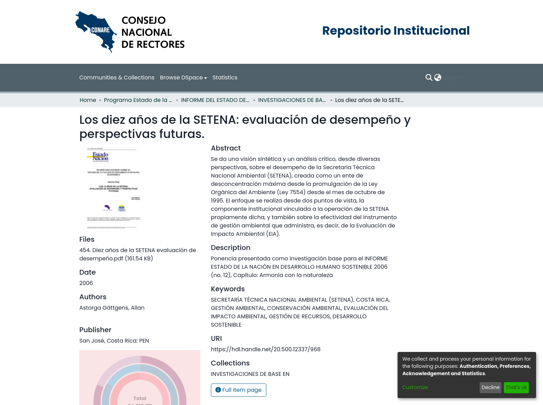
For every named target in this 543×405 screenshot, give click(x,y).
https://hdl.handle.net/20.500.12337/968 (266, 349)
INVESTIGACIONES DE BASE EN (293, 100)
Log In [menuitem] (451, 77)
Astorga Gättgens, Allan (111, 308)
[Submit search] (429, 78)
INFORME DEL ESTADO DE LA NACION (215, 100)
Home (88, 100)
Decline (491, 387)
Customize (415, 387)
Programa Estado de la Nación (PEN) (138, 100)
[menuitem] (183, 78)
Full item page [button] (238, 390)
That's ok (516, 387)
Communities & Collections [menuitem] (116, 77)
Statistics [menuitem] (225, 77)
